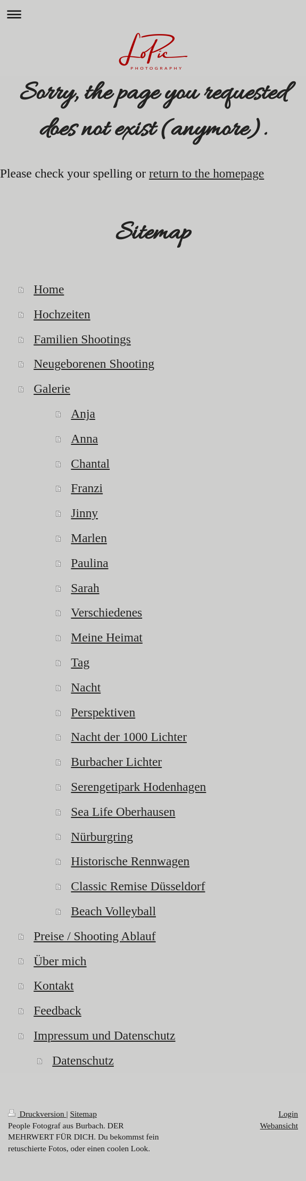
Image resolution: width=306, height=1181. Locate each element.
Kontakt (53, 985)
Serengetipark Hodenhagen (138, 787)
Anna (84, 438)
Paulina (89, 563)
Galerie (52, 388)
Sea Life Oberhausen (123, 812)
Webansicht (279, 1125)
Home (49, 289)
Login (288, 1113)
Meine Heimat (106, 637)
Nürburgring (102, 836)
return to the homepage (206, 173)
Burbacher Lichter (116, 762)
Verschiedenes (106, 612)
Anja (83, 413)
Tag (80, 662)
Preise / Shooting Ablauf (94, 936)
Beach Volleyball (113, 911)
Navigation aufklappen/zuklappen (153, 14)
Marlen (89, 538)
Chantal (90, 463)
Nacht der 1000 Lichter (129, 737)
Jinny (84, 513)
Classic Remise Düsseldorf (138, 886)
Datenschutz (83, 1060)
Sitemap (83, 1113)
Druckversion (37, 1113)
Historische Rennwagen (130, 861)
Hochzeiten (62, 314)
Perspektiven (103, 712)
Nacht (86, 687)
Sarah (85, 588)
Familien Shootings (82, 339)
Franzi (87, 488)
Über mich (60, 961)
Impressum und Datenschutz (104, 1035)
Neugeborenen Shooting (94, 363)
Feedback (57, 1010)
